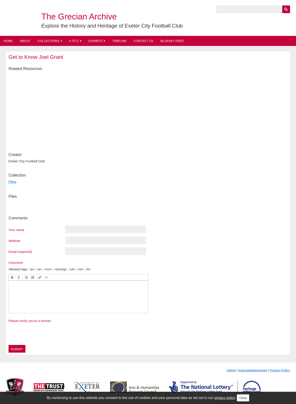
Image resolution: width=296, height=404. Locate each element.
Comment (16, 262)
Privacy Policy (280, 370)
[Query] (253, 9)
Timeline (119, 41)
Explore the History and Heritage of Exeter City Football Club (112, 26)
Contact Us (143, 41)
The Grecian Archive (79, 16)
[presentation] (12, 277)
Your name (16, 229)
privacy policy (224, 398)
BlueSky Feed (172, 41)
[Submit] (286, 9)
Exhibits (95, 41)
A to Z (74, 41)
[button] (12, 277)
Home (8, 41)
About (25, 41)
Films (12, 182)
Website (14, 240)
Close (243, 398)
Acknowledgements (252, 370)
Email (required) (20, 251)
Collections (48, 41)
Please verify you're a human (30, 321)
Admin (231, 370)
